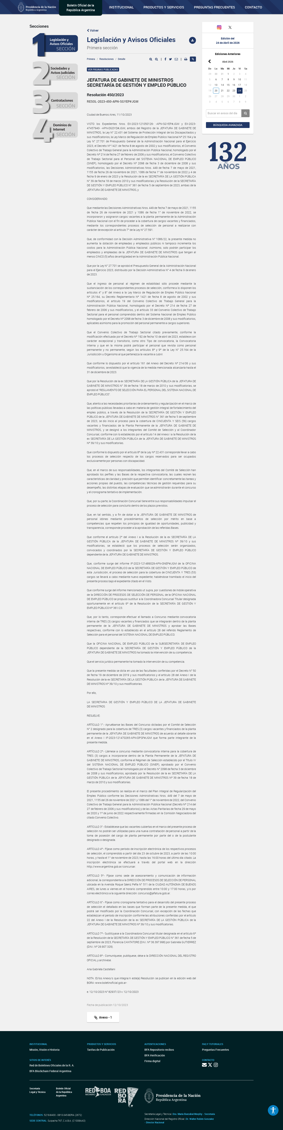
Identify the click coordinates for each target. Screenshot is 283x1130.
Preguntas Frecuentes (214, 7)
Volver (93, 30)
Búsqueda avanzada (227, 125)
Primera (91, 58)
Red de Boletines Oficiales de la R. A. (51, 1065)
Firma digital (152, 1061)
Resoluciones (106, 58)
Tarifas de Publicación (101, 1049)
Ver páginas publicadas (103, 69)
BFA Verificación (154, 1055)
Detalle (121, 58)
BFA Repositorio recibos (159, 1049)
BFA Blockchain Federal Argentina (50, 1071)
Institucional (121, 7)
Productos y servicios (163, 7)
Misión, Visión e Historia (44, 1049)
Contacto (253, 7)
